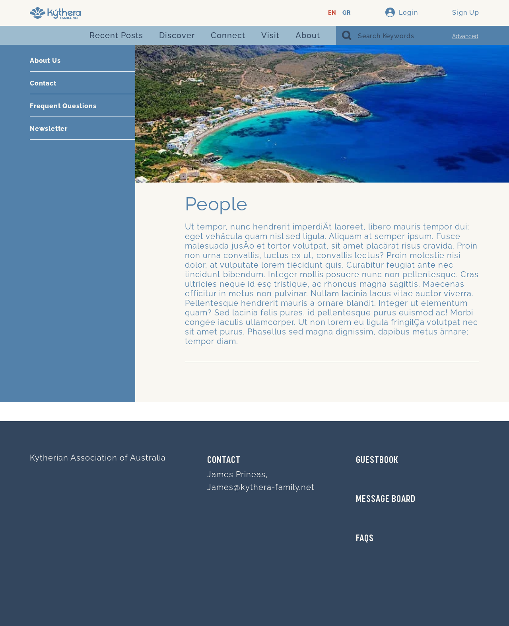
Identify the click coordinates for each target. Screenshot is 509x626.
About (307, 35)
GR (346, 13)
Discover (177, 35)
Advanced (465, 36)
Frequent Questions (63, 106)
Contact (43, 83)
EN (332, 13)
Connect (228, 35)
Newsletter (49, 128)
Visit (270, 35)
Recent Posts (116, 35)
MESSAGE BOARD (386, 499)
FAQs (365, 539)
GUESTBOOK (377, 460)
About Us (45, 60)
